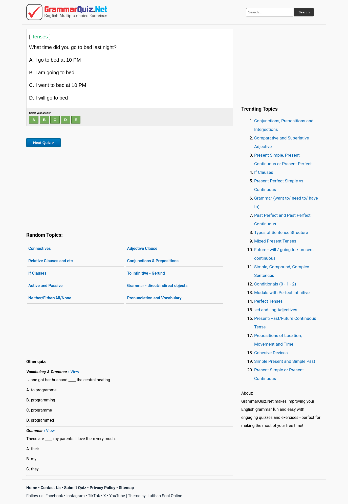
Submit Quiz (75, 487)
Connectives (39, 248)
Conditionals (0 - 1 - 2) (275, 283)
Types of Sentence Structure (281, 232)
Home (31, 487)
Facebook (54, 495)
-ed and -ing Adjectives (275, 309)
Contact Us (51, 487)
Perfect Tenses (268, 301)
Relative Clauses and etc (50, 260)
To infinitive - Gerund (146, 273)
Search (304, 12)
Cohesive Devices (271, 352)
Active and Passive (45, 285)
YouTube (117, 495)
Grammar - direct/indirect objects (157, 285)
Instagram (75, 495)
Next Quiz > (43, 142)
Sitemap (126, 487)
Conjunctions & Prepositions (153, 260)
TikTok (94, 495)
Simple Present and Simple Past (284, 361)
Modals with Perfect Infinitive (282, 292)
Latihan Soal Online (164, 495)
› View (73, 371)
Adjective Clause (142, 248)
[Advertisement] (129, 188)
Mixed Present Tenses (275, 241)
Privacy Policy (102, 487)
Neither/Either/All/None (49, 298)
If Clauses (37, 273)
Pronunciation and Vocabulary (154, 298)
